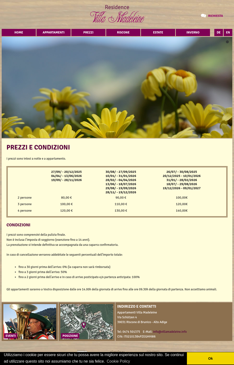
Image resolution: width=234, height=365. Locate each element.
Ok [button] (210, 358)
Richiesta (215, 16)
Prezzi (88, 32)
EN (228, 32)
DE (219, 32)
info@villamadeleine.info (170, 332)
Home (18, 32)
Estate (158, 32)
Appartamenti (53, 32)
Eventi (11, 336)
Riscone (123, 32)
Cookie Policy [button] (118, 361)
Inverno (192, 32)
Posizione (70, 336)
